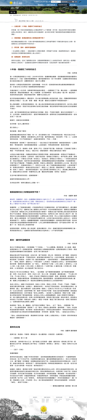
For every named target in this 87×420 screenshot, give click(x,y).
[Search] (56, 2)
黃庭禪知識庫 (59, 397)
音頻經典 (43, 400)
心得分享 (67, 400)
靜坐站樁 (36, 400)
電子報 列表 (24, 15)
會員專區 (43, 401)
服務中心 (47, 401)
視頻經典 (47, 399)
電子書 (55, 400)
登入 (76, 1)
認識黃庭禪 (31, 400)
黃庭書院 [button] (41, 5)
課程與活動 (31, 401)
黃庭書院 (35, 397)
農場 (44, 1)
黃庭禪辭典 (56, 399)
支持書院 (31, 403)
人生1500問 (56, 401)
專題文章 (60, 399)
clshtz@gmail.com (59, 415)
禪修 (41, 1)
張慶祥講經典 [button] (51, 5)
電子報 (58, 400)
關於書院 (31, 399)
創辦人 (35, 399)
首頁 (11, 15)
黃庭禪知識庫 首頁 (17, 15)
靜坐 (47, 1)
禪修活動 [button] (73, 5)
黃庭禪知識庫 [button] (62, 5)
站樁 (49, 1)
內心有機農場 (37, 401)
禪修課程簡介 (68, 399)
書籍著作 (47, 400)
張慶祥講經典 (47, 397)
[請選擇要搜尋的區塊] (66, 2)
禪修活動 (71, 397)
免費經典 (43, 399)
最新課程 (73, 399)
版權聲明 (45, 417)
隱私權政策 (49, 417)
